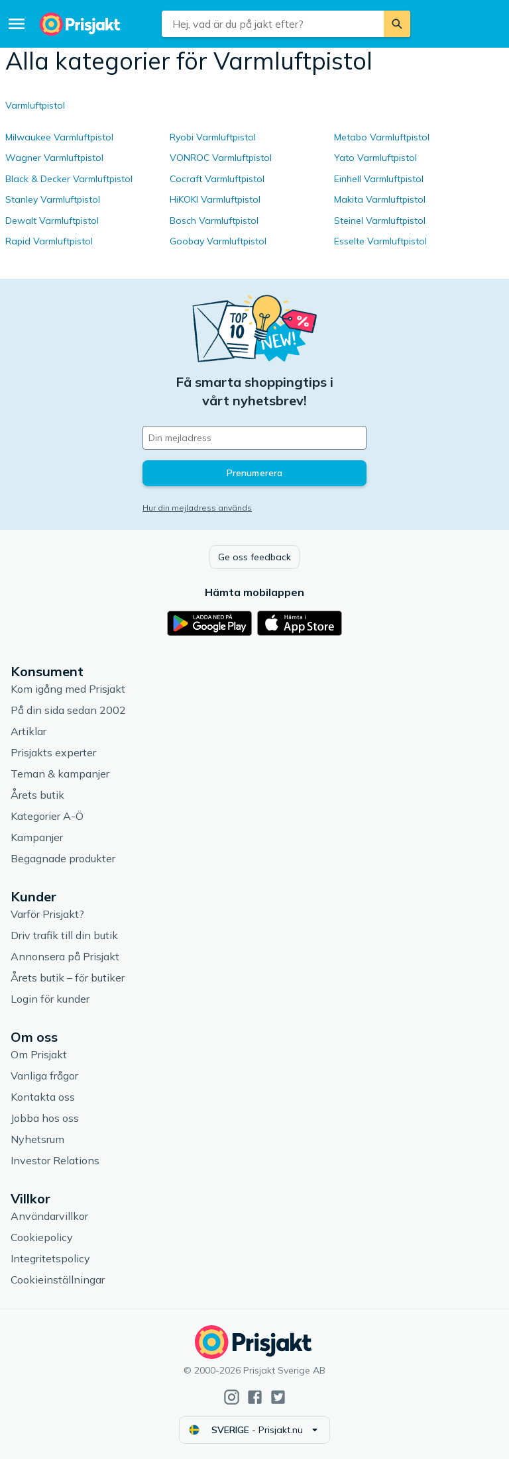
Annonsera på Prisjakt (65, 956)
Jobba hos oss (45, 1118)
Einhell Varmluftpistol (379, 179)
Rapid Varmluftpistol (49, 241)
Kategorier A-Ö (47, 816)
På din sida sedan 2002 (68, 710)
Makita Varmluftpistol (379, 199)
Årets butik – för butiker (68, 977)
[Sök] (397, 24)
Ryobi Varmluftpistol (213, 137)
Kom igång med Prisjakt (68, 688)
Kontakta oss (43, 1096)
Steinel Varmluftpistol (379, 220)
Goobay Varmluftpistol (218, 241)
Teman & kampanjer (60, 773)
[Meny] (16, 23)
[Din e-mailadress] (254, 438)
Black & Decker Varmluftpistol (69, 179)
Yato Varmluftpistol (375, 158)
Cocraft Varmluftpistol (217, 179)
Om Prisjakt (39, 1054)
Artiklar (28, 731)
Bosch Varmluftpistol (214, 220)
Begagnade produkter (63, 858)
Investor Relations (55, 1160)
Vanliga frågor (44, 1075)
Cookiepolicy (42, 1237)
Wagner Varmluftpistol (54, 158)
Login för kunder (50, 998)
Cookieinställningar (58, 1279)
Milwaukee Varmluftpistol (59, 137)
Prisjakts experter (53, 752)
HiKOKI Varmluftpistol (215, 199)
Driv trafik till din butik (64, 935)
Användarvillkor (49, 1216)
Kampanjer (37, 837)
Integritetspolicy (50, 1258)
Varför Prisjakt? (47, 914)
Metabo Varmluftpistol (381, 137)
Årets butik (37, 794)
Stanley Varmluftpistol (52, 199)
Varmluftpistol (35, 105)
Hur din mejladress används (197, 508)
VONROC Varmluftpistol (221, 158)
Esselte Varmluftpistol (380, 241)
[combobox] (272, 24)
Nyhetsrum (37, 1139)
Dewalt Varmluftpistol (52, 220)
